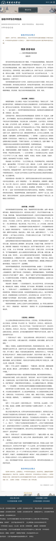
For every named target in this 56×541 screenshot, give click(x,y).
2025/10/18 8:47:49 (13, 24)
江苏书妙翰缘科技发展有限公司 (17, 536)
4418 (40, 24)
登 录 (47, 2)
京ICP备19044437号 (17, 522)
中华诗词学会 (29, 24)
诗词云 (31, 536)
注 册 (51, 2)
